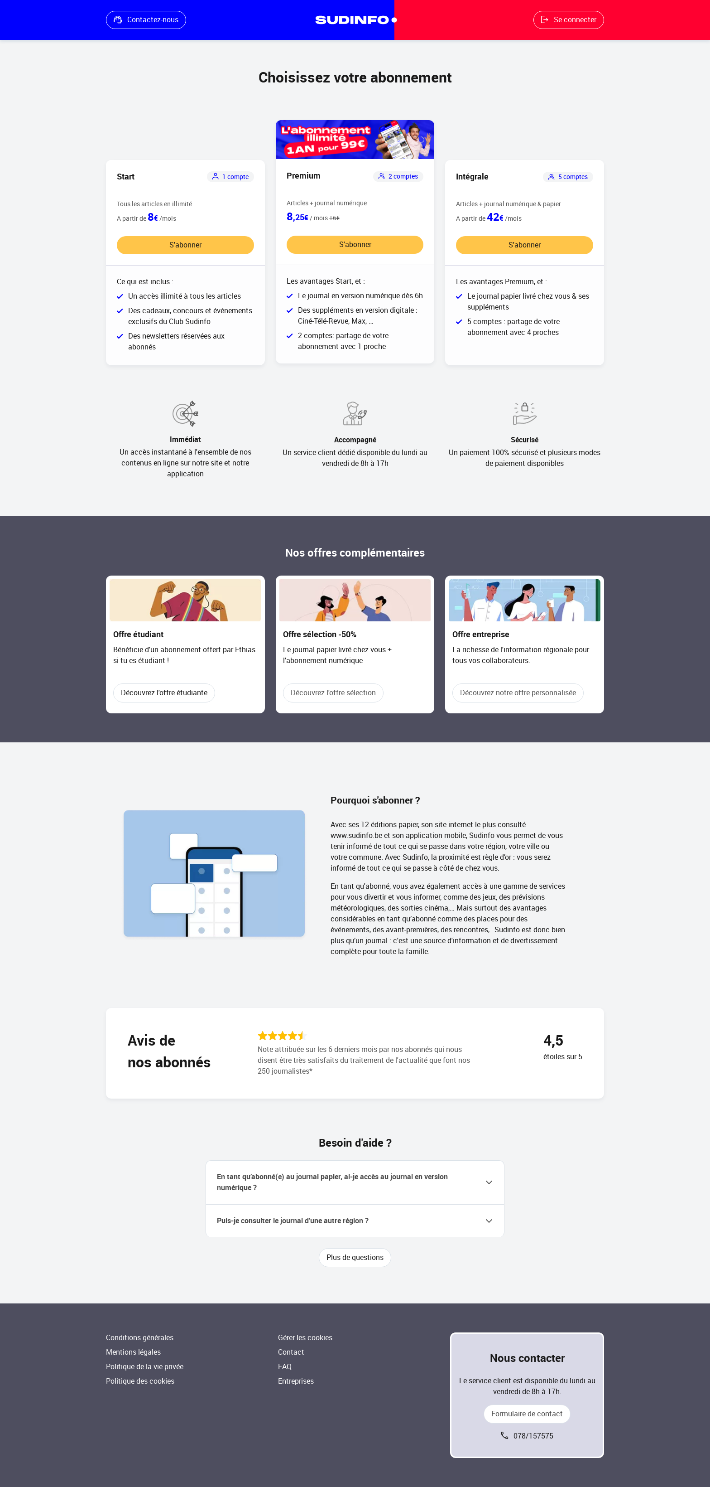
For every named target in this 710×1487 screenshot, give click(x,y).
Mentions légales (133, 1352)
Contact (291, 1352)
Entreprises (296, 1381)
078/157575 (533, 1436)
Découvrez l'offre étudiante (164, 692)
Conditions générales (139, 1337)
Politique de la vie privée (144, 1366)
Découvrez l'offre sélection (333, 692)
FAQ (285, 1366)
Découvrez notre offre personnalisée (518, 692)
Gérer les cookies (305, 1337)
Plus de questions (355, 1257)
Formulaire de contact (527, 1414)
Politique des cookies (140, 1381)
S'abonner (185, 245)
